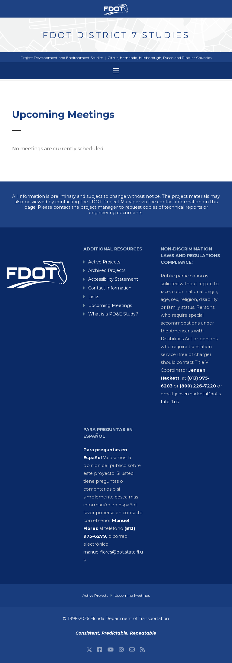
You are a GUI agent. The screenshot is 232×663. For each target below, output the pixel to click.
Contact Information (109, 288)
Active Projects (104, 262)
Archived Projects (106, 270)
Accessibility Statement (113, 279)
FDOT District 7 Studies (116, 35)
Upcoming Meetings (110, 305)
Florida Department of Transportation (129, 618)
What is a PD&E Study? (113, 314)
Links (93, 296)
